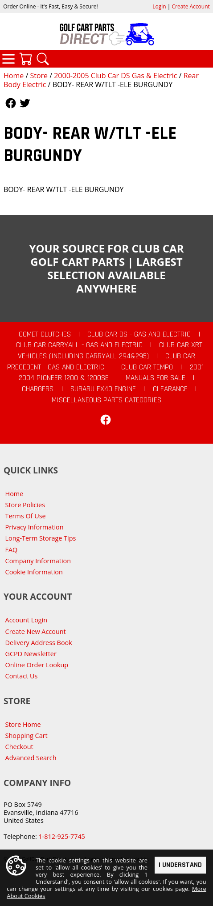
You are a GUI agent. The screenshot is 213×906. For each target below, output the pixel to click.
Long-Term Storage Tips (40, 538)
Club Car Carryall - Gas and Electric (79, 345)
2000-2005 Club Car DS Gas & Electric (115, 75)
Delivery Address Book (38, 642)
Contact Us (21, 676)
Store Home (23, 724)
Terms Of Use (25, 516)
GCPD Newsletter (31, 653)
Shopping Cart (26, 735)
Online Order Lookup (37, 665)
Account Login (26, 620)
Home (14, 75)
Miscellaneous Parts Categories (106, 400)
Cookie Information (34, 572)
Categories (8, 58)
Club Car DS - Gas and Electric (139, 334)
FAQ (11, 549)
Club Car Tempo (147, 367)
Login (159, 6)
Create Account (191, 6)
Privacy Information (34, 527)
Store (39, 75)
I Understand (180, 865)
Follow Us (11, 103)
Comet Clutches (45, 334)
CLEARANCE (170, 389)
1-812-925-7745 (61, 836)
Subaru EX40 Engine (103, 389)
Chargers (37, 389)
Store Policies (25, 505)
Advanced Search (31, 758)
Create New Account (35, 631)
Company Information (38, 561)
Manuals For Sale (155, 378)
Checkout (19, 746)
